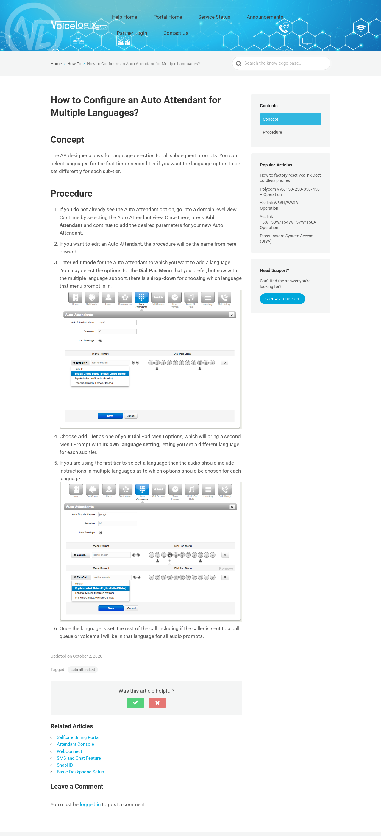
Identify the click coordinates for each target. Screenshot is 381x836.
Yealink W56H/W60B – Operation (281, 185)
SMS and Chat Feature (79, 738)
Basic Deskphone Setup (80, 752)
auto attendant (83, 649)
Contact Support (282, 279)
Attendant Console (75, 724)
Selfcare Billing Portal (78, 717)
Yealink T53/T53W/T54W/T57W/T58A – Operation (290, 202)
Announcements (244, 15)
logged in (90, 784)
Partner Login (283, 15)
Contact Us (317, 15)
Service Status (204, 15)
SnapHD (65, 745)
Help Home (134, 15)
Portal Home (167, 15)
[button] (135, 683)
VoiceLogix (94, 823)
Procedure (272, 112)
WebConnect (69, 731)
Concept (270, 99)
